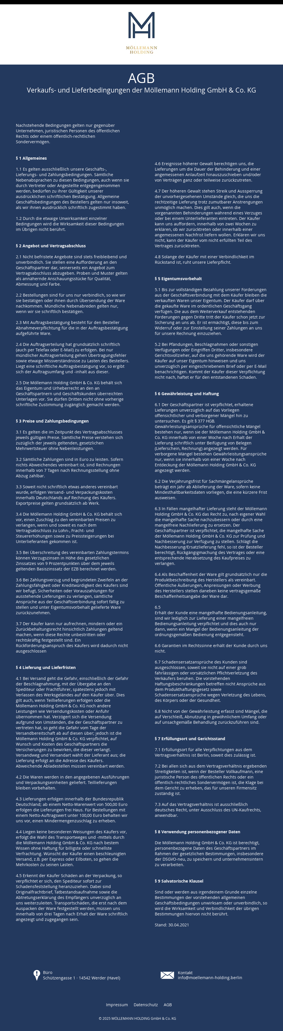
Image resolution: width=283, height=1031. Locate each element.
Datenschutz (146, 1004)
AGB (168, 1004)
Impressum (117, 1004)
